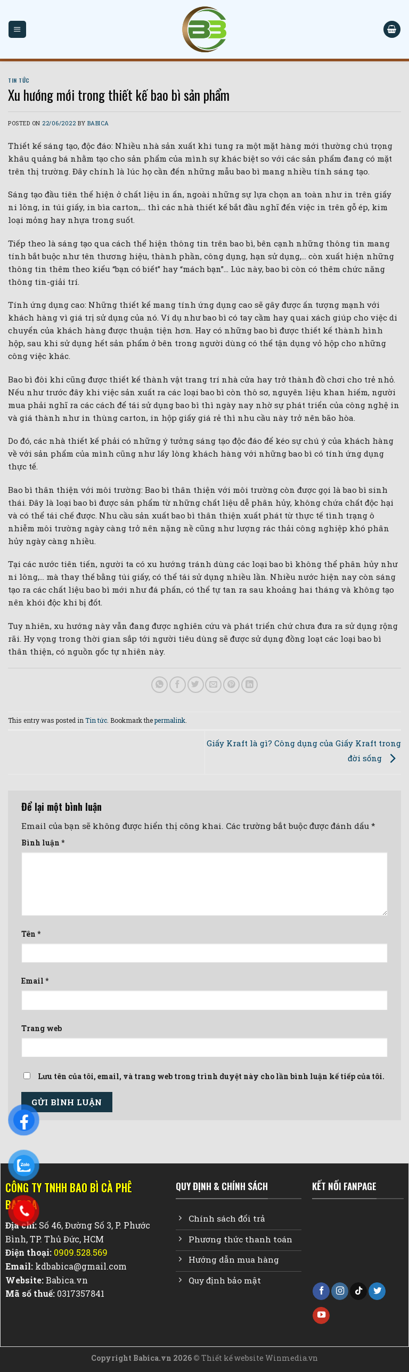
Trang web (41, 1028)
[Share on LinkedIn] (249, 684)
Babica (98, 123)
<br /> (358, 1244)
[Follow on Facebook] (321, 1291)
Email (34, 981)
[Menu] (17, 29)
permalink (169, 720)
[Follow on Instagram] (339, 1291)
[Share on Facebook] (177, 684)
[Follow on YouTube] (321, 1316)
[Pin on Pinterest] (231, 684)
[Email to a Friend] (213, 684)
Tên (30, 934)
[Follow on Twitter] (377, 1291)
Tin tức (19, 80)
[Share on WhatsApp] (159, 684)
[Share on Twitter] (195, 684)
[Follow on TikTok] (358, 1291)
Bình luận (42, 842)
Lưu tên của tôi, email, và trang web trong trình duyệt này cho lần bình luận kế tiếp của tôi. (211, 1076)
